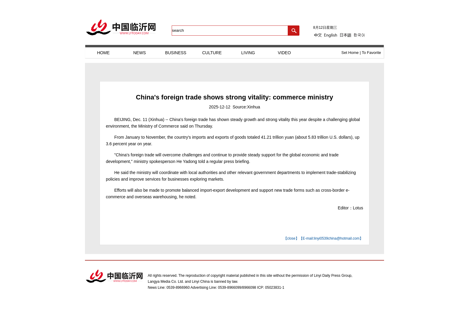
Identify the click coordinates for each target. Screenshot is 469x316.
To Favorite (371, 52)
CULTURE (212, 52)
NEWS (139, 52)
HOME (103, 52)
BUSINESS (175, 52)
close (291, 238)
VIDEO (284, 52)
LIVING (248, 52)
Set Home (350, 52)
